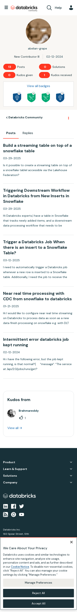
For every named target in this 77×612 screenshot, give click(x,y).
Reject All (38, 593)
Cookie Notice (20, 566)
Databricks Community (24, 8)
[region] (38, 573)
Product (9, 462)
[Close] (71, 542)
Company (10, 482)
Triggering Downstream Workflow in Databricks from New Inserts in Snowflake (36, 196)
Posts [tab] (11, 133)
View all (12, 428)
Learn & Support (15, 469)
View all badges (38, 86)
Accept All (38, 603)
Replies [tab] (28, 133)
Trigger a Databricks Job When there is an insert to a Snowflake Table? (35, 247)
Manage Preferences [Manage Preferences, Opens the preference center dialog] (38, 582)
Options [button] (68, 117)
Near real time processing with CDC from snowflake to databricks (37, 296)
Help (58, 8)
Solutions (10, 475)
